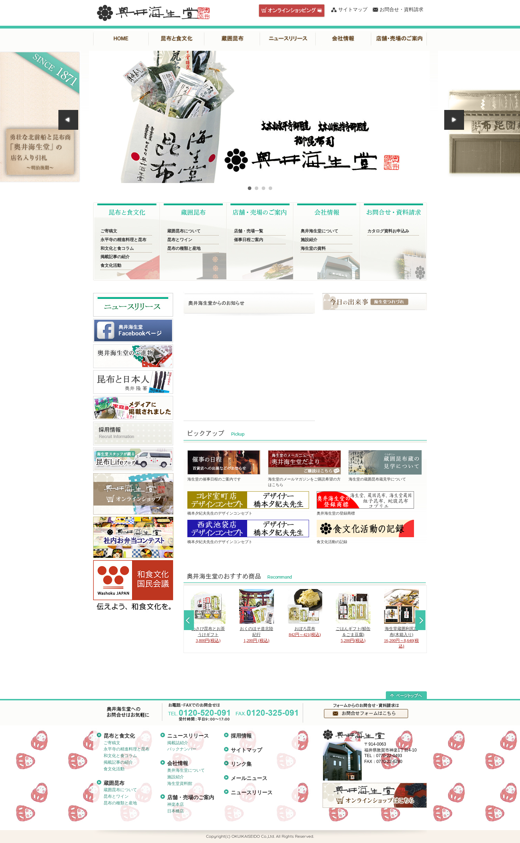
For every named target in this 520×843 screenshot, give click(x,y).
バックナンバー (181, 749)
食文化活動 (110, 265)
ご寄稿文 (108, 231)
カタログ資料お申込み (388, 231)
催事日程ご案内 (248, 239)
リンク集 (241, 764)
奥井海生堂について (319, 231)
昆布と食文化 (176, 38)
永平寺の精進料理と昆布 (123, 239)
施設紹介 (309, 239)
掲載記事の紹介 (115, 256)
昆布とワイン (179, 239)
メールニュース (249, 778)
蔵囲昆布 (232, 38)
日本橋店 (175, 811)
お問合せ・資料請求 (401, 9)
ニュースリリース (288, 38)
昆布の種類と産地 (184, 248)
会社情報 (343, 38)
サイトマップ (352, 9)
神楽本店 (175, 804)
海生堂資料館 (179, 783)
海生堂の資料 (313, 248)
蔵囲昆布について (184, 231)
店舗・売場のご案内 (399, 38)
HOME (121, 38)
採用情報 (241, 736)
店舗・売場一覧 (248, 231)
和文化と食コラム (117, 248)
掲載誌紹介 (177, 742)
